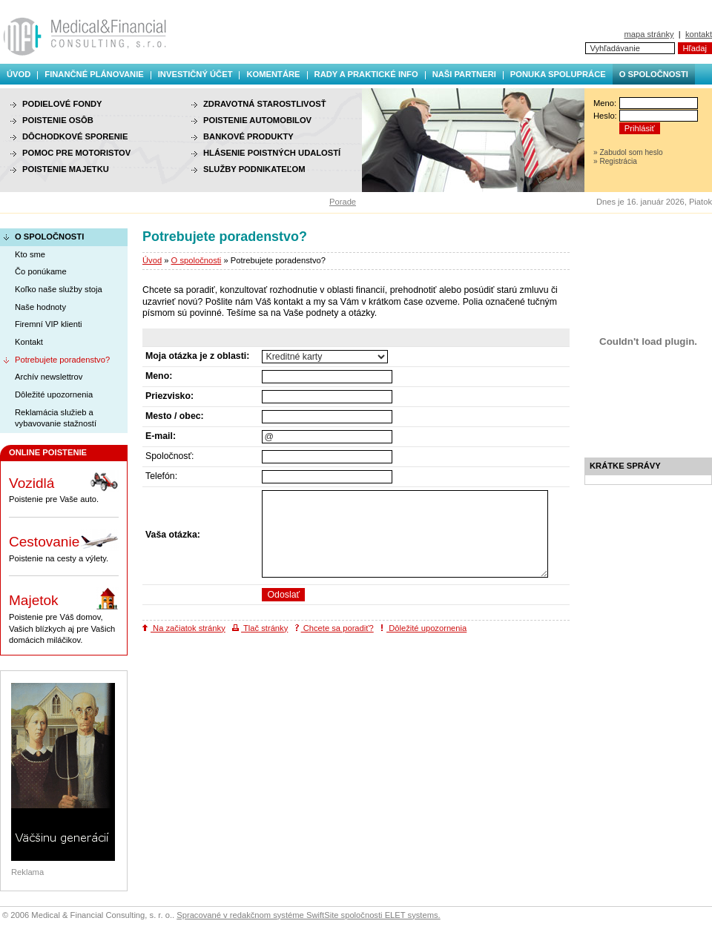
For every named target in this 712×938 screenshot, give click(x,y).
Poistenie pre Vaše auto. (64, 487)
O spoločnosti (653, 74)
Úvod (18, 74)
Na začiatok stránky (183, 628)
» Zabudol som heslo (628, 152)
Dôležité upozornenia (423, 628)
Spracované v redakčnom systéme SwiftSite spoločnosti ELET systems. (308, 915)
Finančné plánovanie (93, 74)
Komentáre (273, 74)
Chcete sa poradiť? (334, 628)
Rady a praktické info (366, 74)
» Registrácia (615, 161)
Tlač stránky (260, 628)
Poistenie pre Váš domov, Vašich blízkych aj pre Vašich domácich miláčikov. (64, 615)
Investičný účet (195, 74)
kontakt (698, 34)
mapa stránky (648, 34)
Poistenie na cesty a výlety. (64, 546)
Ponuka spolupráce (558, 74)
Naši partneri (464, 74)
